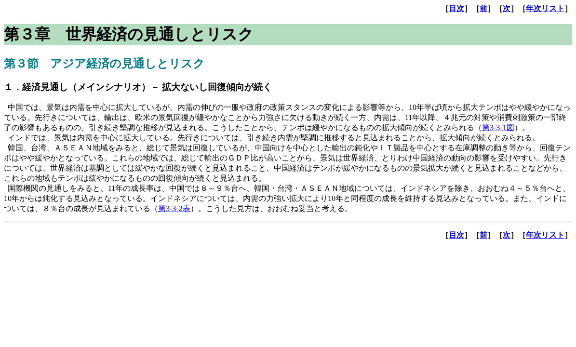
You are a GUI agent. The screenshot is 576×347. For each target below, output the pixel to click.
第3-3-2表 (174, 208)
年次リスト (545, 8)
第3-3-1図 (498, 127)
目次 (456, 8)
